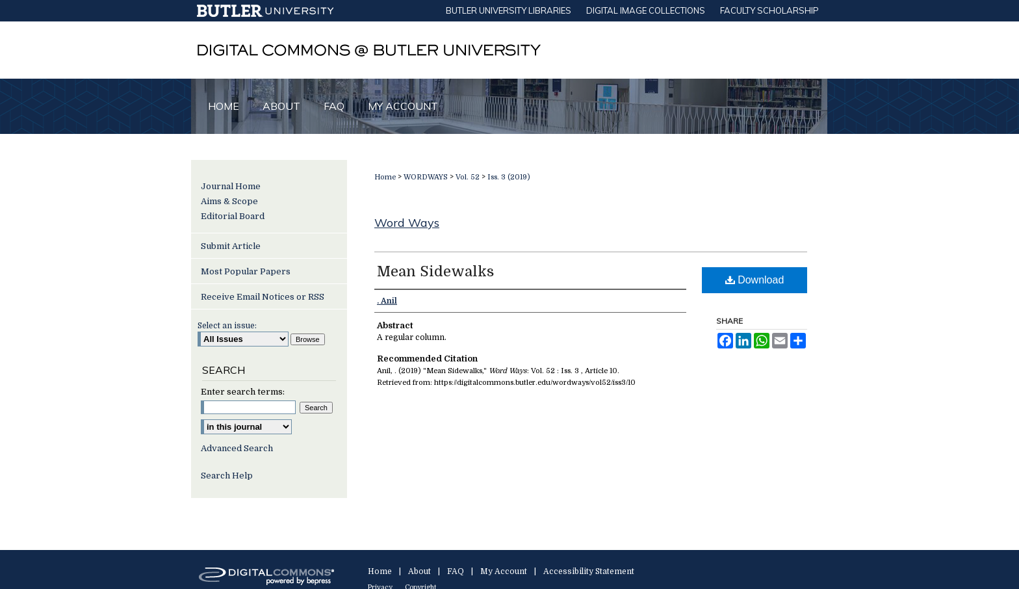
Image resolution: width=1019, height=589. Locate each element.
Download (754, 279)
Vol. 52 (468, 177)
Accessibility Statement (588, 571)
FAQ (455, 571)
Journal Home (231, 186)
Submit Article (231, 246)
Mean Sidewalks (435, 271)
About (419, 571)
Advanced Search (237, 448)
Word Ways (406, 222)
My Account (503, 571)
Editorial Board (232, 216)
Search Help (227, 475)
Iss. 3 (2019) (508, 177)
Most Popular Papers (245, 271)
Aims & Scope (229, 201)
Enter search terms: (243, 392)
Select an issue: (227, 325)
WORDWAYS (426, 177)
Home (385, 177)
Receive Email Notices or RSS (262, 297)
